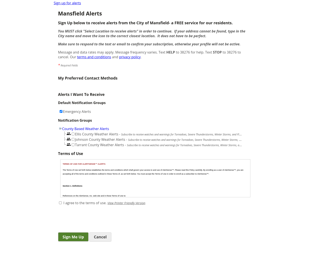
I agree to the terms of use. (85, 203)
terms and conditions (94, 57)
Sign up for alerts (67, 3)
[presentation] (91, 219)
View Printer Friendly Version (126, 203)
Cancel (100, 236)
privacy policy (130, 57)
